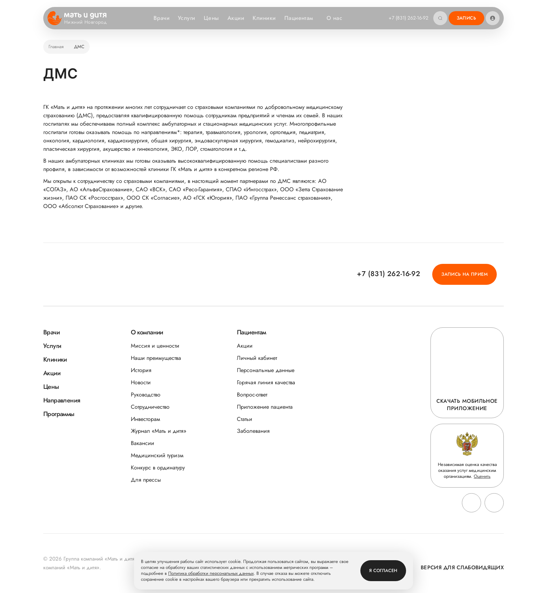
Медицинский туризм (157, 455)
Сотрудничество (150, 407)
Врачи (161, 18)
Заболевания (253, 431)
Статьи (244, 419)
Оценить (482, 476)
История (141, 370)
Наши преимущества (156, 358)
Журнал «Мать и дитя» (158, 431)
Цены (211, 18)
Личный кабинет (257, 358)
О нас (338, 18)
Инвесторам (145, 419)
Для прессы (146, 480)
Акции (235, 18)
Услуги (186, 18)
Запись (466, 18)
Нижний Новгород (89, 22)
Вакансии (142, 443)
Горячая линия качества (266, 382)
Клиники (264, 18)
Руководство (145, 395)
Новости (141, 382)
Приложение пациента (265, 407)
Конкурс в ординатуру (158, 468)
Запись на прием (464, 274)
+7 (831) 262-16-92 (408, 17)
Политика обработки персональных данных (211, 574)
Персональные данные (265, 370)
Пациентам (302, 18)
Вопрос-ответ (252, 395)
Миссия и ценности (155, 346)
